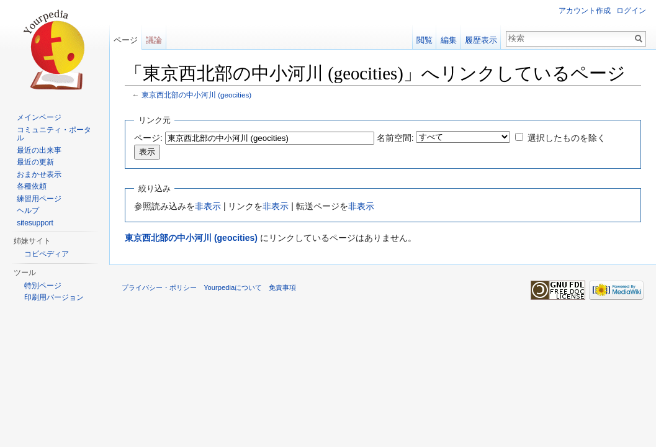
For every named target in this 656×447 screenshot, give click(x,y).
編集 (449, 40)
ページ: (148, 138)
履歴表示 (481, 40)
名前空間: (395, 138)
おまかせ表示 (39, 174)
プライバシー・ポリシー (159, 287)
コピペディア (46, 254)
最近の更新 (35, 162)
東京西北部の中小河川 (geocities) (196, 95)
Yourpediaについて (233, 287)
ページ (126, 40)
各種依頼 (32, 186)
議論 (154, 40)
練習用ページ (39, 198)
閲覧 (424, 40)
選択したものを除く (567, 138)
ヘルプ (28, 210)
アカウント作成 (585, 10)
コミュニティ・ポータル (54, 134)
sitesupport (35, 223)
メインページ (39, 117)
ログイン (631, 10)
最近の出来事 (39, 150)
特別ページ (42, 285)
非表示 (208, 206)
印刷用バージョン (54, 297)
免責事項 (282, 287)
